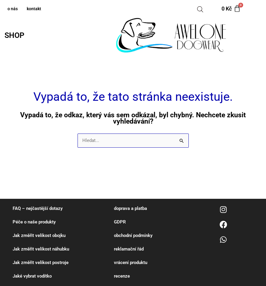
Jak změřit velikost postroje (41, 262)
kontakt (34, 8)
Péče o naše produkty (34, 222)
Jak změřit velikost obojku (39, 235)
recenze (122, 276)
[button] (16, 35)
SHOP (14, 35)
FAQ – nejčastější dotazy (38, 208)
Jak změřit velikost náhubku (41, 249)
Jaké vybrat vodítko (32, 276)
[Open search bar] (200, 8)
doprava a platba (130, 208)
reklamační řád (129, 249)
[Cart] (231, 9)
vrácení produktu (130, 262)
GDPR (120, 222)
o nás (13, 8)
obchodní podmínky (133, 235)
